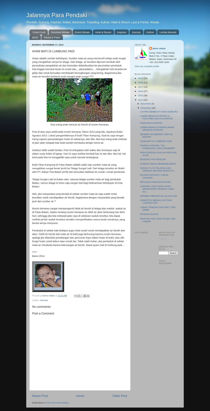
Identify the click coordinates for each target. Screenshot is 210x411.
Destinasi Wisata (60, 32)
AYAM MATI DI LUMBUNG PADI (156, 141)
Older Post (120, 396)
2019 (141, 78)
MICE (35, 37)
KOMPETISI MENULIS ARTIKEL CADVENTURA (156, 201)
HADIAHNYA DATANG (151, 123)
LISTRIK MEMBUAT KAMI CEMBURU (159, 111)
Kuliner (150, 32)
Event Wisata (82, 32)
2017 (141, 87)
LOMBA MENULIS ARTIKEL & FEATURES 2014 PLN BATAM (156, 117)
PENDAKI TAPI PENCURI (153, 159)
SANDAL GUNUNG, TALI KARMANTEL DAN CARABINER (157, 146)
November (146, 108)
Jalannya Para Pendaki (56, 15)
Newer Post (40, 396)
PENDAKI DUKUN (149, 214)
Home (80, 396)
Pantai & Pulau (52, 37)
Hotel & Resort (103, 32)
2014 (141, 100)
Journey (136, 32)
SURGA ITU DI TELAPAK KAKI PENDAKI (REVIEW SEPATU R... (158, 169)
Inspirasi (121, 32)
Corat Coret (39, 32)
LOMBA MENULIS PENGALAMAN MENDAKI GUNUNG (157, 128)
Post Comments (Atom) (57, 402)
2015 (141, 95)
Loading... (163, 239)
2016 (141, 91)
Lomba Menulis (168, 32)
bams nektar (159, 48)
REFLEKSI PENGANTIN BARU (155, 182)
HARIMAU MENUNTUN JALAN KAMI (158, 196)
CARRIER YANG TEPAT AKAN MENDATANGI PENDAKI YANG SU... (157, 189)
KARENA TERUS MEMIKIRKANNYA (158, 164)
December (146, 103)
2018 (141, 82)
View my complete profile (147, 66)
